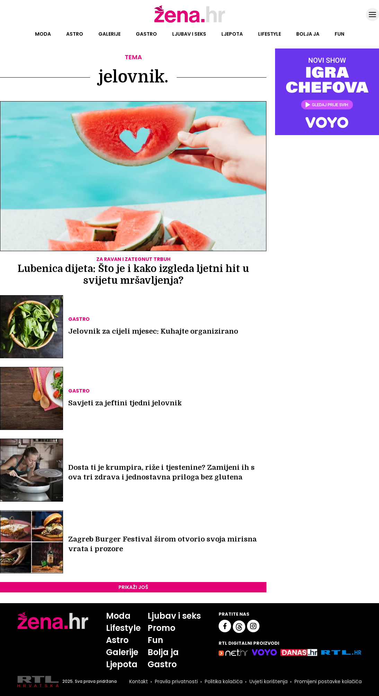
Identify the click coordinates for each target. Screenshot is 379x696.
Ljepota (232, 33)
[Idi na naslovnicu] (189, 21)
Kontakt (138, 681)
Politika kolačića (224, 681)
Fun (339, 33)
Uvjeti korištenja (268, 681)
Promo (161, 628)
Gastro (146, 33)
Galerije (109, 33)
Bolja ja (307, 33)
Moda (43, 33)
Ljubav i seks (189, 33)
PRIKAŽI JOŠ (133, 587)
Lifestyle (269, 33)
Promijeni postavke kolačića (328, 681)
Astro (74, 33)
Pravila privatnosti (176, 681)
